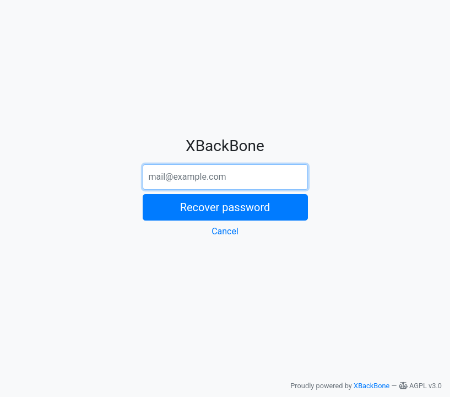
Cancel (225, 231)
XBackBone (371, 386)
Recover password (225, 207)
